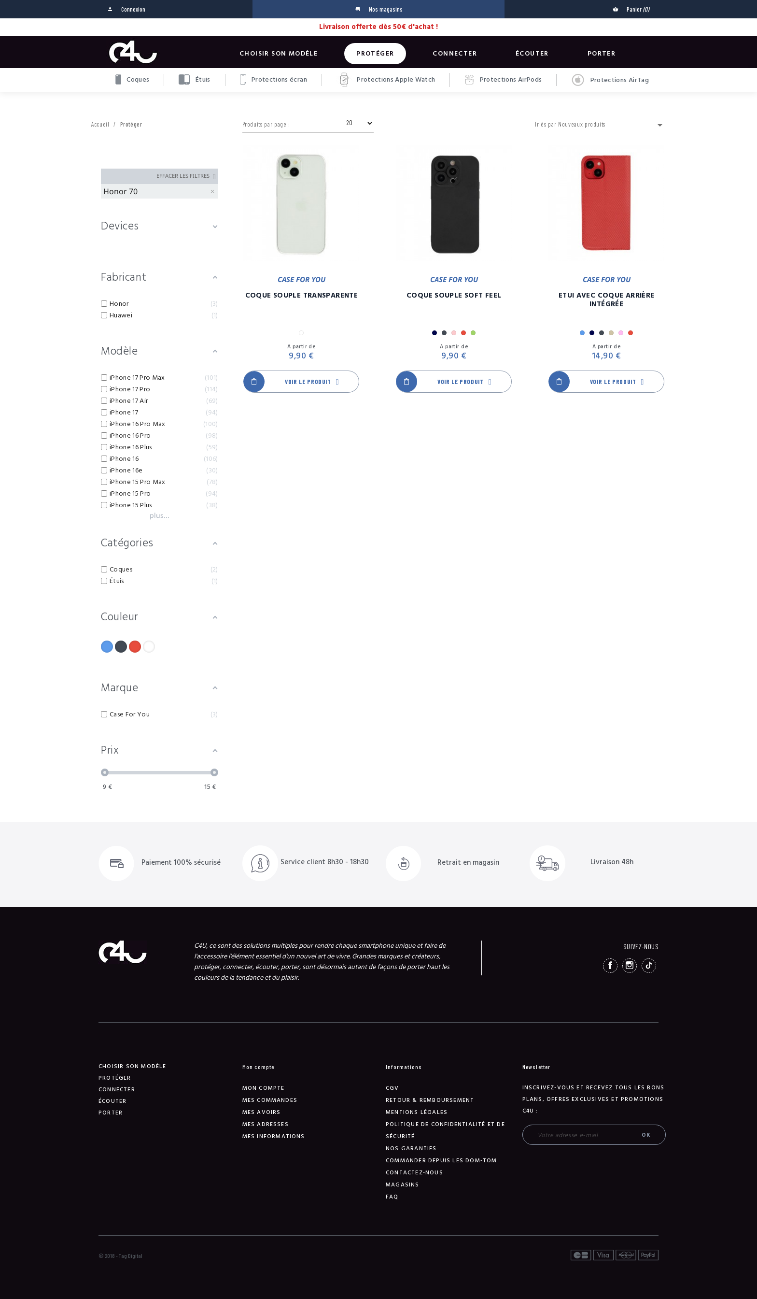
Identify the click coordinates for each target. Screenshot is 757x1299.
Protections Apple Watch (385, 80)
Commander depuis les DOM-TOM (441, 1160)
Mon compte (263, 1088)
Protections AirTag (610, 80)
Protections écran (273, 79)
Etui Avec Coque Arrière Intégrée (607, 300)
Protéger (375, 53)
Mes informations (273, 1136)
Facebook (610, 965)
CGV (392, 1088)
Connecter (455, 53)
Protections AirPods (503, 80)
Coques (132, 79)
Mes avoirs (261, 1112)
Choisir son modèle (278, 53)
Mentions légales (417, 1112)
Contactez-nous (414, 1173)
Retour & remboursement (430, 1100)
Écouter (532, 53)
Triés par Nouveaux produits (600, 125)
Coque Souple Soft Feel (454, 295)
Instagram (629, 965)
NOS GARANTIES (411, 1148)
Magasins (403, 1185)
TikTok (649, 965)
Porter (602, 53)
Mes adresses (265, 1124)
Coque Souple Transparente (301, 295)
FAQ (392, 1197)
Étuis (194, 79)
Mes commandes (270, 1100)
